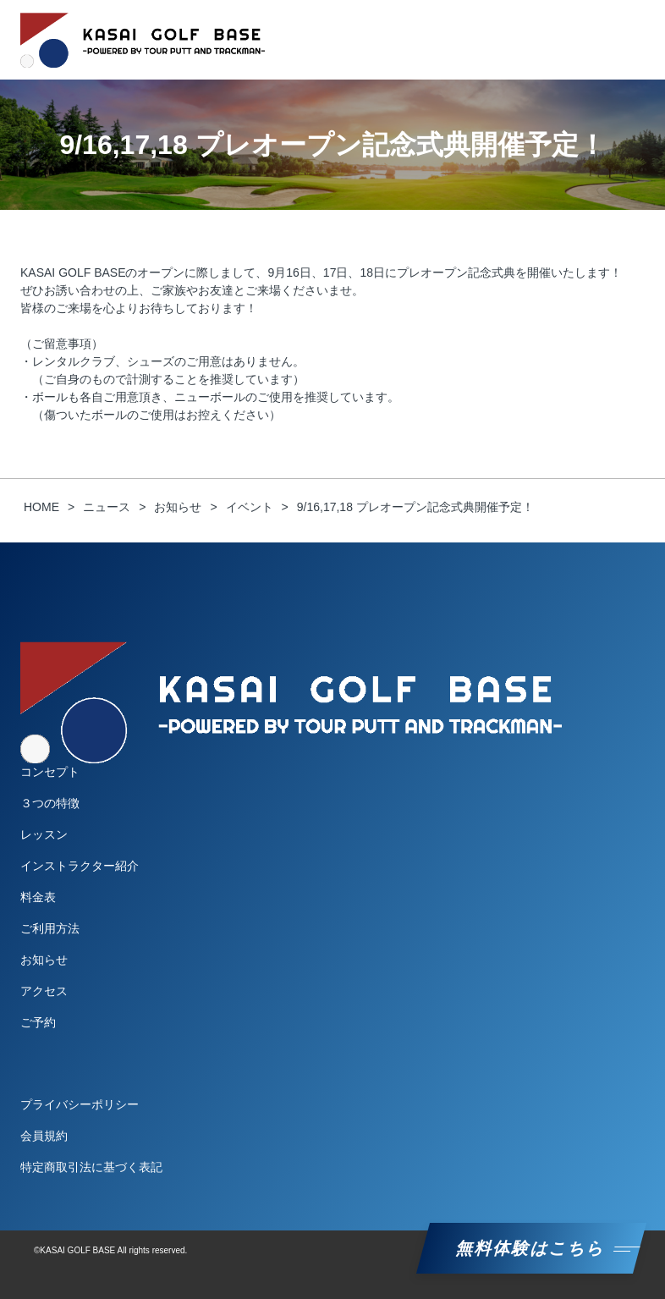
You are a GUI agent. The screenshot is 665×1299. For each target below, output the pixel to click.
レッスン (44, 834)
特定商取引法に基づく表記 (91, 1167)
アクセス (44, 991)
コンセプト (50, 772)
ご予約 (38, 1022)
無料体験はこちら (531, 1248)
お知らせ (44, 959)
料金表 (38, 897)
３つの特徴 (50, 803)
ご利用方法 (50, 928)
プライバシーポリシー (79, 1104)
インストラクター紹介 (79, 865)
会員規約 (44, 1135)
